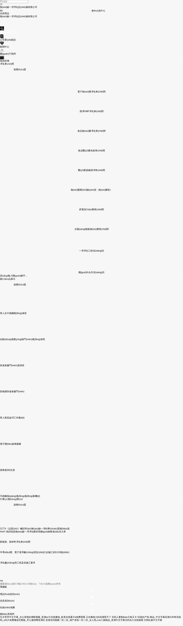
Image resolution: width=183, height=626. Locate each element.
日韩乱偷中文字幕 (153, 620)
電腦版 (3, 587)
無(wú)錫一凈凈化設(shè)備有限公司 (18, 7)
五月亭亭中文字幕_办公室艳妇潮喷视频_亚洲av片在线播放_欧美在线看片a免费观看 (42, 617)
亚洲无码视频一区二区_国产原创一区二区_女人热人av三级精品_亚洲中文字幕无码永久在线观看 (94, 620)
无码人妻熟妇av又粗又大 (124, 617)
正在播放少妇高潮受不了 (98, 617)
